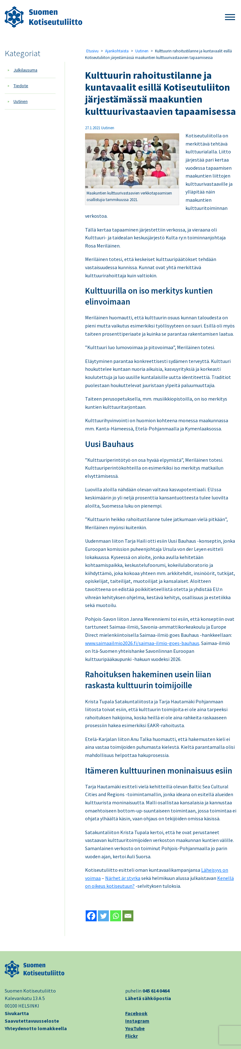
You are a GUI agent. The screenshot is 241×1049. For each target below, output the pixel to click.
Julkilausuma (25, 70)
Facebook (136, 1013)
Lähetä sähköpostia (148, 998)
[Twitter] (103, 915)
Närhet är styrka (122, 878)
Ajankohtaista (117, 51)
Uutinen (20, 101)
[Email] (127, 915)
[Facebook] (91, 915)
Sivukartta (17, 1013)
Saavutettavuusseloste (32, 1021)
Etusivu (92, 51)
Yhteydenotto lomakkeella (36, 1028)
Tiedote (20, 85)
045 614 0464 (155, 991)
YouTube (135, 1028)
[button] (230, 17)
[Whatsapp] (115, 915)
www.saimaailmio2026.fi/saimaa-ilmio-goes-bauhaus (142, 643)
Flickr (131, 1036)
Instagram (137, 1021)
